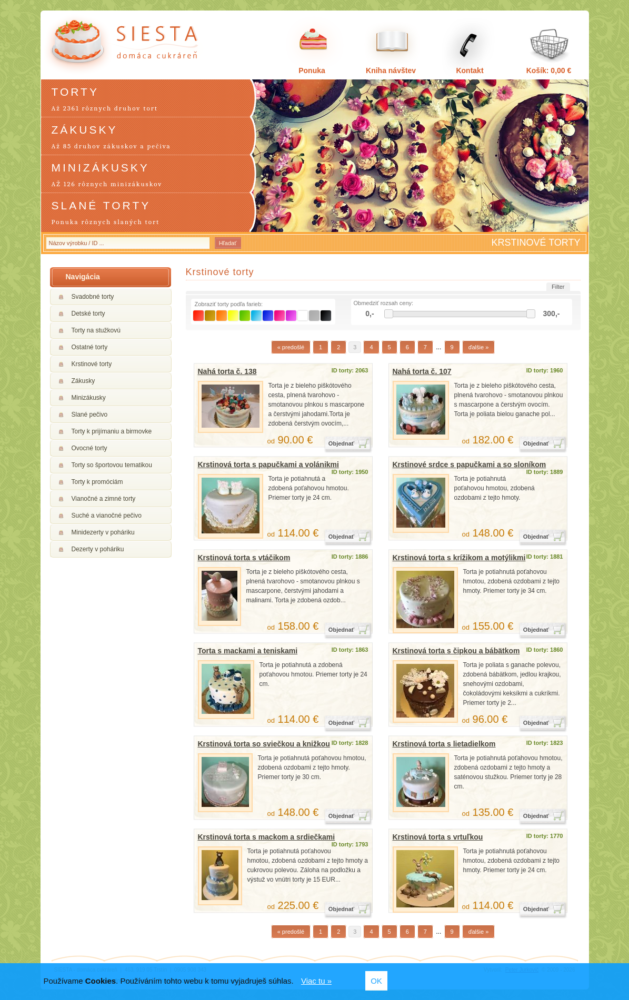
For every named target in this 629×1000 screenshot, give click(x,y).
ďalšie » (478, 347)
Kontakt (469, 70)
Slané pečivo (90, 414)
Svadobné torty (93, 296)
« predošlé (290, 347)
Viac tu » (316, 980)
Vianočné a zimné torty (104, 498)
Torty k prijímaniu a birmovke (112, 431)
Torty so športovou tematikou (112, 465)
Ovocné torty (89, 448)
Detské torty (88, 313)
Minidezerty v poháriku (103, 532)
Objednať (341, 443)
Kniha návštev (391, 70)
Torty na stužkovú (96, 330)
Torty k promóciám (97, 482)
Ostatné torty (90, 347)
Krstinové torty (92, 364)
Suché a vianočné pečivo (107, 515)
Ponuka (311, 70)
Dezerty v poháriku (98, 549)
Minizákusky (89, 397)
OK (376, 980)
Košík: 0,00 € (549, 70)
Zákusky (83, 381)
